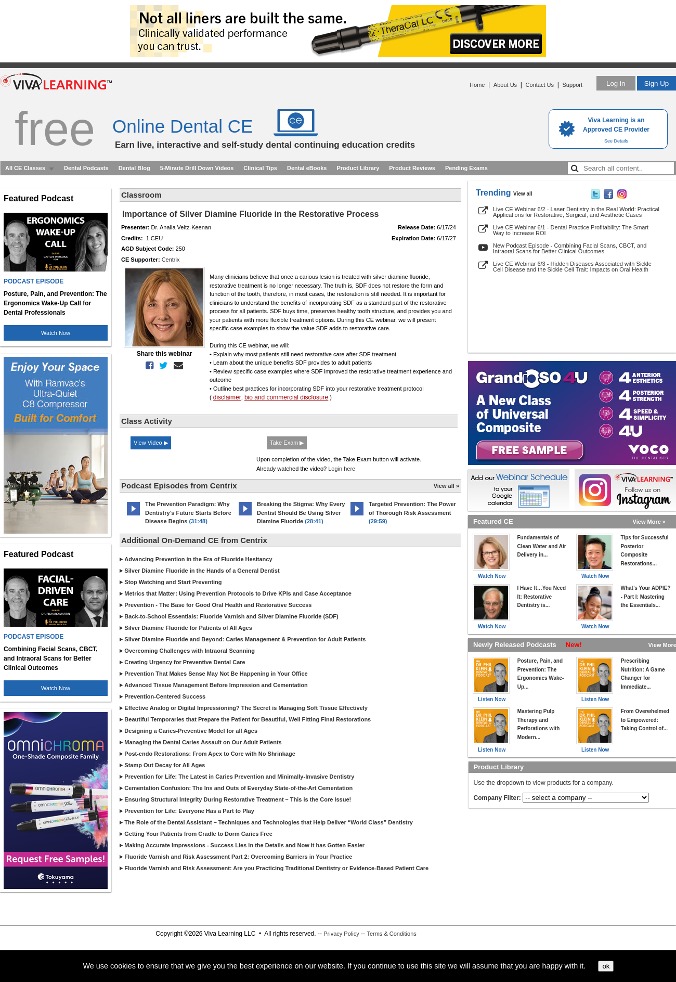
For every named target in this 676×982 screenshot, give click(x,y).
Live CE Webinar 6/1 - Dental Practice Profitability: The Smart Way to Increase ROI (570, 230)
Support (572, 85)
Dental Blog (134, 168)
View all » (446, 486)
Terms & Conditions (391, 934)
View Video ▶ (151, 443)
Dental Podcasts (86, 168)
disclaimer (227, 397)
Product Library (357, 168)
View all (522, 194)
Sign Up (656, 83)
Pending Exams (466, 168)
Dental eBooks (307, 168)
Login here (341, 469)
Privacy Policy (341, 934)
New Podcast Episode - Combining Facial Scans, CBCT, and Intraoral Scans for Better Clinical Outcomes (569, 248)
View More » (649, 522)
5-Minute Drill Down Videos (197, 168)
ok (605, 966)
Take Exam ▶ (287, 443)
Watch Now (55, 333)
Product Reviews (412, 168)
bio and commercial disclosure (286, 397)
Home (477, 85)
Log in (615, 83)
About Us (505, 85)
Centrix (171, 259)
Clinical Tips (260, 168)
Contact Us (540, 85)
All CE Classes (25, 168)
